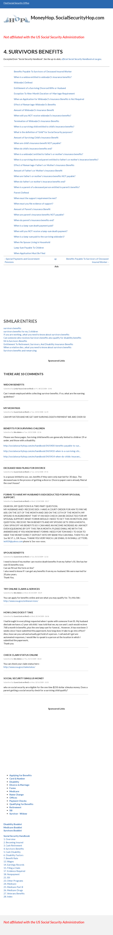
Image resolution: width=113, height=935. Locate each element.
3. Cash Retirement (13, 845)
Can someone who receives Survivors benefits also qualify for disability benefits (42, 337)
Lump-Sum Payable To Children (29, 247)
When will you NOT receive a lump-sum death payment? (41, 231)
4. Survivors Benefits (14, 848)
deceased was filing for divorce (24, 467)
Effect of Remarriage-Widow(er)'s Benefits (35, 104)
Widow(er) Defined (23, 82)
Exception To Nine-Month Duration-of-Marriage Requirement (44, 93)
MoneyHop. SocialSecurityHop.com (67, 17)
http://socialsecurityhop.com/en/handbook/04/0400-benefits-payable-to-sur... (42, 445)
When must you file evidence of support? (33, 203)
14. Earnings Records (14, 864)
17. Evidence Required (14, 871)
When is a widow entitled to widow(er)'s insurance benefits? (43, 77)
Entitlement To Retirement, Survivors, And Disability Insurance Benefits (38, 344)
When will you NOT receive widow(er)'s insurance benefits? (42, 115)
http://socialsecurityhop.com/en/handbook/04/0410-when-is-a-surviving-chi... (42, 451)
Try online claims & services (22, 588)
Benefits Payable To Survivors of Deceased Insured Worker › (87, 260)
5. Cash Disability (12, 852)
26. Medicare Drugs (13, 890)
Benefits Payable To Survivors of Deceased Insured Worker (43, 71)
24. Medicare (10, 883)
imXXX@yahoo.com (13, 541)
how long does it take (18, 612)
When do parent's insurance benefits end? (34, 220)
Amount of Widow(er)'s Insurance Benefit (34, 110)
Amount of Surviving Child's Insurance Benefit (36, 137)
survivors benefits (12, 328)
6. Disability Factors (13, 855)
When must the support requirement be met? (35, 198)
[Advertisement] (56, 290)
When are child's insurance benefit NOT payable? (37, 143)
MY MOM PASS (12, 408)
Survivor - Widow (18, 813)
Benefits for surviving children (24, 428)
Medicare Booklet (13, 827)
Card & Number (17, 778)
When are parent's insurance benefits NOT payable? (39, 214)
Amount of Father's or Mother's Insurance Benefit (38, 170)
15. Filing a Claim (12, 868)
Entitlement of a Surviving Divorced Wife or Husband (40, 88)
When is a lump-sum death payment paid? (33, 225)
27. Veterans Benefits (14, 893)
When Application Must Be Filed (29, 253)
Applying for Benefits (20, 775)
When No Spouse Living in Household (32, 242)
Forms (12, 788)
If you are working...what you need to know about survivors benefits (36, 334)
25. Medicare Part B (13, 887)
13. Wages (9, 861)
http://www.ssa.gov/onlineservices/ (21, 601)
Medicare (14, 791)
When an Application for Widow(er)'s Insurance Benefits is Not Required (49, 99)
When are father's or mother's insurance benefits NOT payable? (44, 176)
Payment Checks (17, 801)
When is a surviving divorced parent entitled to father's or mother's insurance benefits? (56, 159)
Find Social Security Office (16, 3)
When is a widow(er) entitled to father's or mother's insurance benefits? (48, 154)
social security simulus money (24, 678)
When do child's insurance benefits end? (33, 148)
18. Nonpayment (12, 874)
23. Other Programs (13, 880)
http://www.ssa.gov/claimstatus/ (19, 667)
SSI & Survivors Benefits (15, 341)
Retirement (15, 807)
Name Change (16, 794)
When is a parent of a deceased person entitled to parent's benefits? (47, 187)
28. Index (8, 896)
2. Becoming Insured (13, 842)
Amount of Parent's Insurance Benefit (32, 209)
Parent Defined (21, 192)
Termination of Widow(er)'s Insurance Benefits (36, 121)
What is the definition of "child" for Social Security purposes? (43, 132)
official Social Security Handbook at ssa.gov (81, 59)
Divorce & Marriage (19, 785)
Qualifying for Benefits (21, 804)
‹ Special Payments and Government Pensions (22, 260)
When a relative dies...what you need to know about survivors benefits (37, 347)
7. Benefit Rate (11, 858)
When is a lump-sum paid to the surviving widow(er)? (39, 236)
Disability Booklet (13, 824)
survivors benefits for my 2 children (21, 331)
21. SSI (7, 877)
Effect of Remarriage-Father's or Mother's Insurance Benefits (44, 165)
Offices (13, 797)
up (55, 258)
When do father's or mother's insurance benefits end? (39, 181)
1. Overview (9, 839)
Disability (14, 781)
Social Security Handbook (17, 836)
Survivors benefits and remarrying (20, 350)
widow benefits (14, 384)
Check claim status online (21, 654)
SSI (10, 810)
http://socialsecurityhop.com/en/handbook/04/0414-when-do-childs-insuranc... (42, 456)
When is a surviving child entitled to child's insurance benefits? (44, 126)
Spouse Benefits (14, 552)
